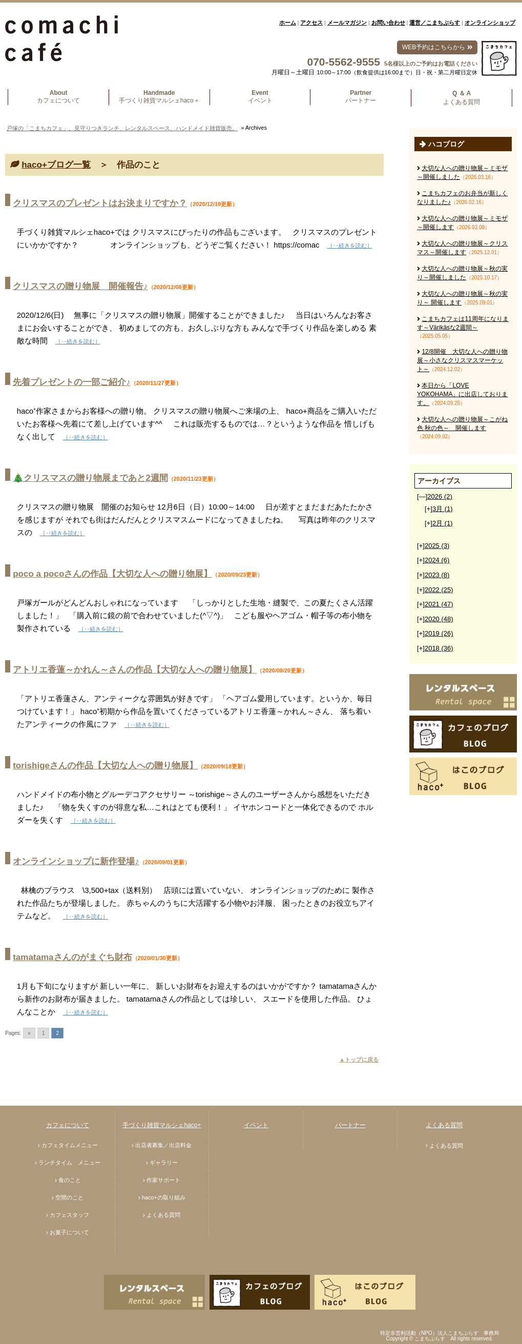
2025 (437, 545)
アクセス (311, 22)
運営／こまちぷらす (434, 22)
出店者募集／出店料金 (163, 1145)
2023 (437, 575)
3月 (442, 509)
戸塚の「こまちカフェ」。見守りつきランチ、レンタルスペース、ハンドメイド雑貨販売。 (122, 128)
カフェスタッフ (69, 1215)
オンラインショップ (490, 22)
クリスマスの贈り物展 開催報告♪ (80, 286)
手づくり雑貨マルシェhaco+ (161, 1125)
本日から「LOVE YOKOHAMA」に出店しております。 (462, 394)
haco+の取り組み (163, 1197)
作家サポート (163, 1180)
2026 (439, 496)
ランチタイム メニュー (69, 1162)
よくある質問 (163, 1215)
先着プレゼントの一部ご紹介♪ (72, 382)
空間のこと (69, 1197)
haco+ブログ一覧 (56, 165)
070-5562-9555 (343, 62)
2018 (439, 648)
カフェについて (67, 1125)
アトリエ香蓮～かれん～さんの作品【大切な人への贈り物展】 (135, 670)
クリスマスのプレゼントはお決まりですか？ (100, 203)
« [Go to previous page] (29, 1033)
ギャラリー (164, 1162)
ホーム (287, 22)
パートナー (350, 1125)
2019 (439, 633)
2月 (442, 523)
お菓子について (69, 1232)
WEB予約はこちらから (437, 47)
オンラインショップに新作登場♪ (76, 861)
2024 (437, 560)
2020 (439, 619)
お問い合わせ (388, 22)
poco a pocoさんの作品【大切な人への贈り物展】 (112, 574)
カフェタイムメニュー (69, 1145)
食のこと (69, 1180)
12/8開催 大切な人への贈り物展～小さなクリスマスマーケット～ (462, 360)
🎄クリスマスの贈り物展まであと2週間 (90, 478)
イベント (256, 1125)
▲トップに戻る (359, 1059)
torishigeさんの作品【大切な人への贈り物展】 (105, 765)
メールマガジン (347, 22)
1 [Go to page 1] (43, 1033)
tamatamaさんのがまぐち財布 (72, 957)
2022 (439, 590)
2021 (439, 604)
